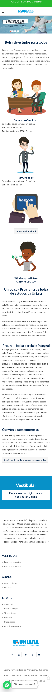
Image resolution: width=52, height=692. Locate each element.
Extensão (8, 617)
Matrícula (8, 587)
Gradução (8, 604)
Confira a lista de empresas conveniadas (25, 460)
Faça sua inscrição (12, 562)
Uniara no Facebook (26, 231)
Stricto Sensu (10, 613)
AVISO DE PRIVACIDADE (26, 3)
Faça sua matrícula (12, 566)
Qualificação (9, 622)
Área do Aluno (10, 583)
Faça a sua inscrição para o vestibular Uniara (26, 495)
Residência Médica (12, 626)
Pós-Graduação (11, 608)
